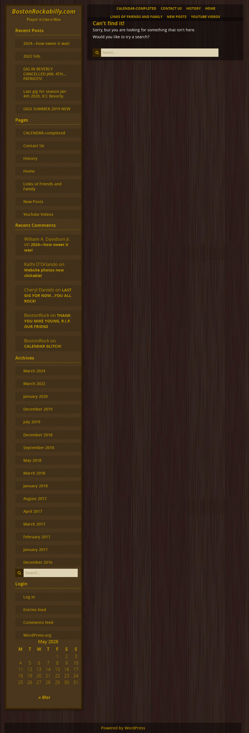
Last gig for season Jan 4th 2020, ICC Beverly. (44, 94)
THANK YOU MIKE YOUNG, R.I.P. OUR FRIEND (47, 321)
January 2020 (35, 396)
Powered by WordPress (123, 728)
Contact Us (171, 8)
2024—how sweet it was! (46, 43)
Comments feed (38, 622)
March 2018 (34, 473)
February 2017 (36, 536)
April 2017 (32, 511)
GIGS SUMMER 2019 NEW (46, 108)
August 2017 (35, 498)
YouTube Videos (205, 16)
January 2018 (35, 485)
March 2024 (34, 370)
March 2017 (34, 524)
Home (210, 8)
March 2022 (34, 383)
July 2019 (31, 421)
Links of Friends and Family (136, 16)
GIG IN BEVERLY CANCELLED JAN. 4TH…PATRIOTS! (44, 73)
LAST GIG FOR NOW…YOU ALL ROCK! (47, 295)
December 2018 (37, 434)
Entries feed (34, 609)
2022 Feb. (32, 56)
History (193, 8)
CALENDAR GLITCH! (42, 346)
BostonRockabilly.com (44, 11)
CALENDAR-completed (136, 8)
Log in (29, 596)
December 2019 (37, 409)
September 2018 (38, 447)
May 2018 (32, 460)
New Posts (177, 16)
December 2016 (37, 562)
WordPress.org (37, 635)
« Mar (44, 697)
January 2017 (35, 549)
